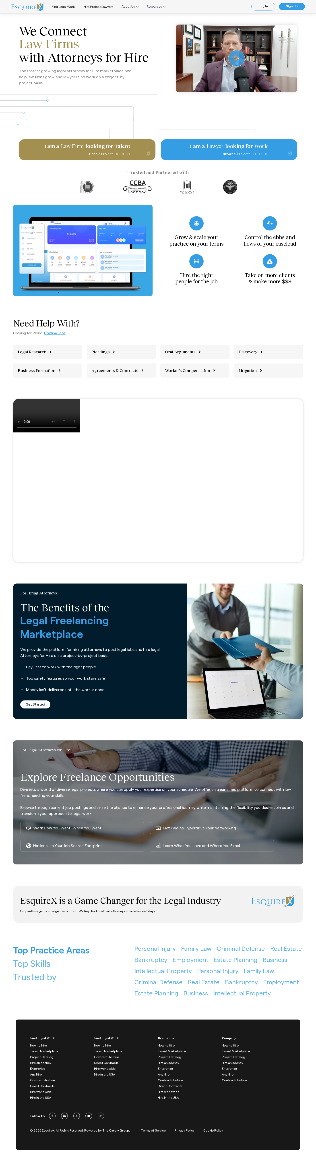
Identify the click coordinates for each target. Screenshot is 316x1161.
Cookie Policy (213, 1130)
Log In (263, 6)
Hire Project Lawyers (98, 6)
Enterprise (37, 1068)
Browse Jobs (55, 333)
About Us (130, 6)
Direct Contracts (42, 1086)
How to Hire (38, 1045)
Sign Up (292, 6)
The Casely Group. (116, 1130)
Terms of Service (153, 1130)
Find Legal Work (63, 6)
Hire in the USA (40, 1097)
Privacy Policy (184, 1130)
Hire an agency (40, 1063)
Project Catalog (41, 1057)
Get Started (35, 704)
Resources (156, 6)
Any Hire (36, 1074)
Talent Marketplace (44, 1051)
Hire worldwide (41, 1092)
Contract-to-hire (42, 1080)
